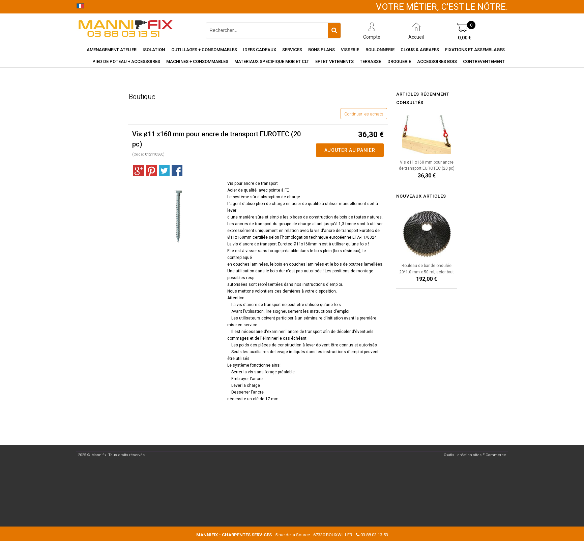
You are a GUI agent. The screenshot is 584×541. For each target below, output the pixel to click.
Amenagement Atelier (112, 49)
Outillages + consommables (204, 49)
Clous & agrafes (420, 49)
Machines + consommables (197, 61)
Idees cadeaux (259, 49)
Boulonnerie (380, 49)
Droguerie (399, 61)
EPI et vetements (334, 61)
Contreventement (484, 61)
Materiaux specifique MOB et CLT (271, 61)
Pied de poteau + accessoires (126, 61)
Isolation (154, 49)
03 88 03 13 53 (374, 534)
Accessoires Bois (437, 61)
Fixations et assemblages (475, 49)
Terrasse (370, 61)
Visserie (350, 49)
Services (292, 49)
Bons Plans (321, 49)
